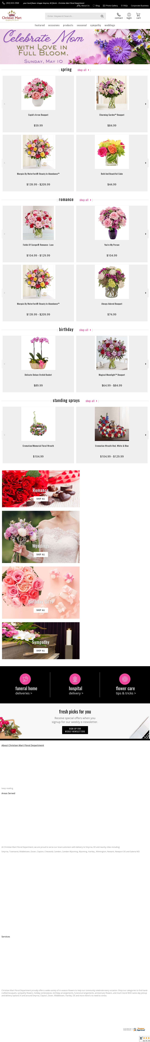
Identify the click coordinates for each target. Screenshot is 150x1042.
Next (146, 104)
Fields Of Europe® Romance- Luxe (38, 244)
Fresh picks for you (75, 620)
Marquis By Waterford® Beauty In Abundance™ (38, 173)
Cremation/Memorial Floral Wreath (38, 445)
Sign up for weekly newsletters (75, 634)
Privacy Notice (109, 1039)
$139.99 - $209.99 (38, 184)
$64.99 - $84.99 (112, 385)
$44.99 (111, 184)
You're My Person (111, 244)
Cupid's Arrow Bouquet (38, 114)
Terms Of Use (95, 1039)
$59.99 (38, 125)
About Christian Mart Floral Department (23, 649)
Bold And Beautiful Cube (112, 173)
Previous (4, 104)
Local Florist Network (126, 1039)
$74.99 (111, 314)
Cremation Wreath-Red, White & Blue (112, 445)
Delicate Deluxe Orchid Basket (38, 374)
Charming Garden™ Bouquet (111, 114)
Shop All (82, 70)
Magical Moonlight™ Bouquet (112, 374)
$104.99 (112, 255)
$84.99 (111, 125)
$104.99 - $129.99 (38, 255)
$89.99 (38, 385)
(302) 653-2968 (12, 3)
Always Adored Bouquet (111, 303)
